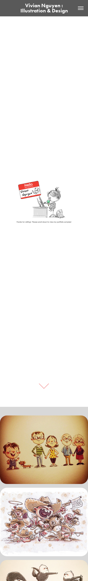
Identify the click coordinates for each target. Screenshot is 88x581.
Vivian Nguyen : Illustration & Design (44, 8)
